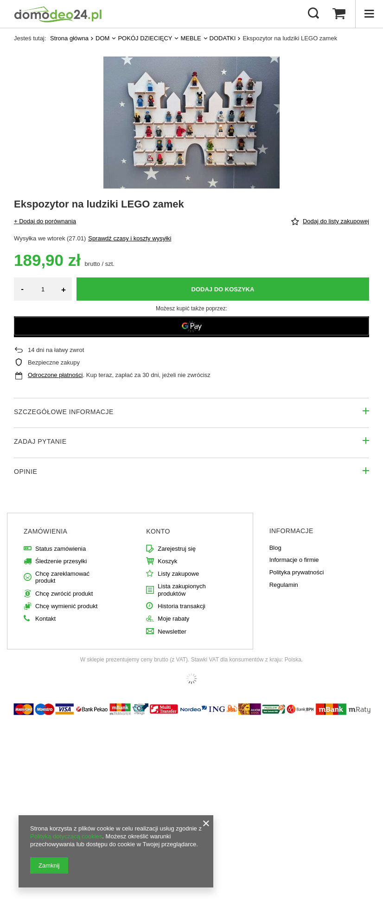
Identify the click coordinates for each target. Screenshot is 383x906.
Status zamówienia (60, 548)
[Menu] (369, 14)
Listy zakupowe (178, 573)
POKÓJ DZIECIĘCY (145, 38)
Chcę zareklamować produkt (62, 577)
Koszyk (167, 561)
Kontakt (45, 618)
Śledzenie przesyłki (61, 561)
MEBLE (190, 38)
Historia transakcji (181, 606)
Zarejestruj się (177, 548)
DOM (102, 38)
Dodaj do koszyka (223, 289)
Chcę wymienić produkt (66, 606)
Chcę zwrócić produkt (64, 593)
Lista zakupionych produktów (181, 590)
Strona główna (69, 38)
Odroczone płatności (55, 374)
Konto (158, 531)
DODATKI (223, 38)
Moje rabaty (173, 618)
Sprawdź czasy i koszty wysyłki (129, 238)
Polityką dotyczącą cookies (66, 836)
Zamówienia (45, 531)
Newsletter (172, 631)
